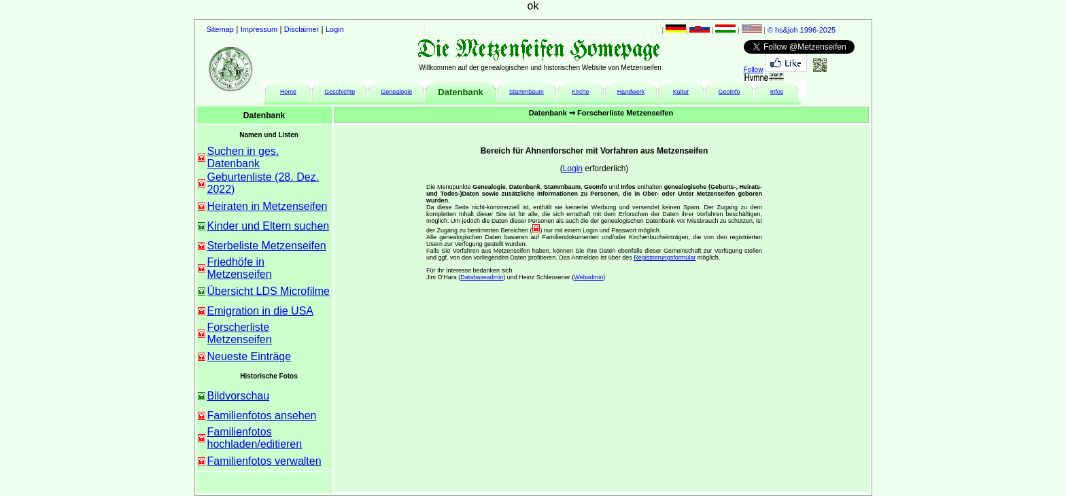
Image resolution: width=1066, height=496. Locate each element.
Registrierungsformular (664, 257)
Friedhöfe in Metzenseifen (239, 268)
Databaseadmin (481, 277)
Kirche (580, 91)
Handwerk (631, 91)
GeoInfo (729, 91)
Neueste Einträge (249, 356)
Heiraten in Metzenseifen (267, 206)
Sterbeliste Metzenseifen (266, 245)
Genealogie (396, 91)
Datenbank (460, 92)
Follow (753, 69)
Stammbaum (526, 91)
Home (288, 91)
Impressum (259, 29)
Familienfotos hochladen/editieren (255, 438)
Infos (777, 91)
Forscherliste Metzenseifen (239, 333)
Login (335, 29)
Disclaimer (301, 29)
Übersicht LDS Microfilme (268, 291)
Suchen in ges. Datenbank (243, 157)
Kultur (681, 91)
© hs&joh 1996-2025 (802, 30)
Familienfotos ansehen (262, 415)
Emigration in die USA (260, 311)
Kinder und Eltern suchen (268, 226)
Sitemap (220, 29)
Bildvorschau (238, 396)
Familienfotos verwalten (264, 461)
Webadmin (588, 277)
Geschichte (339, 91)
